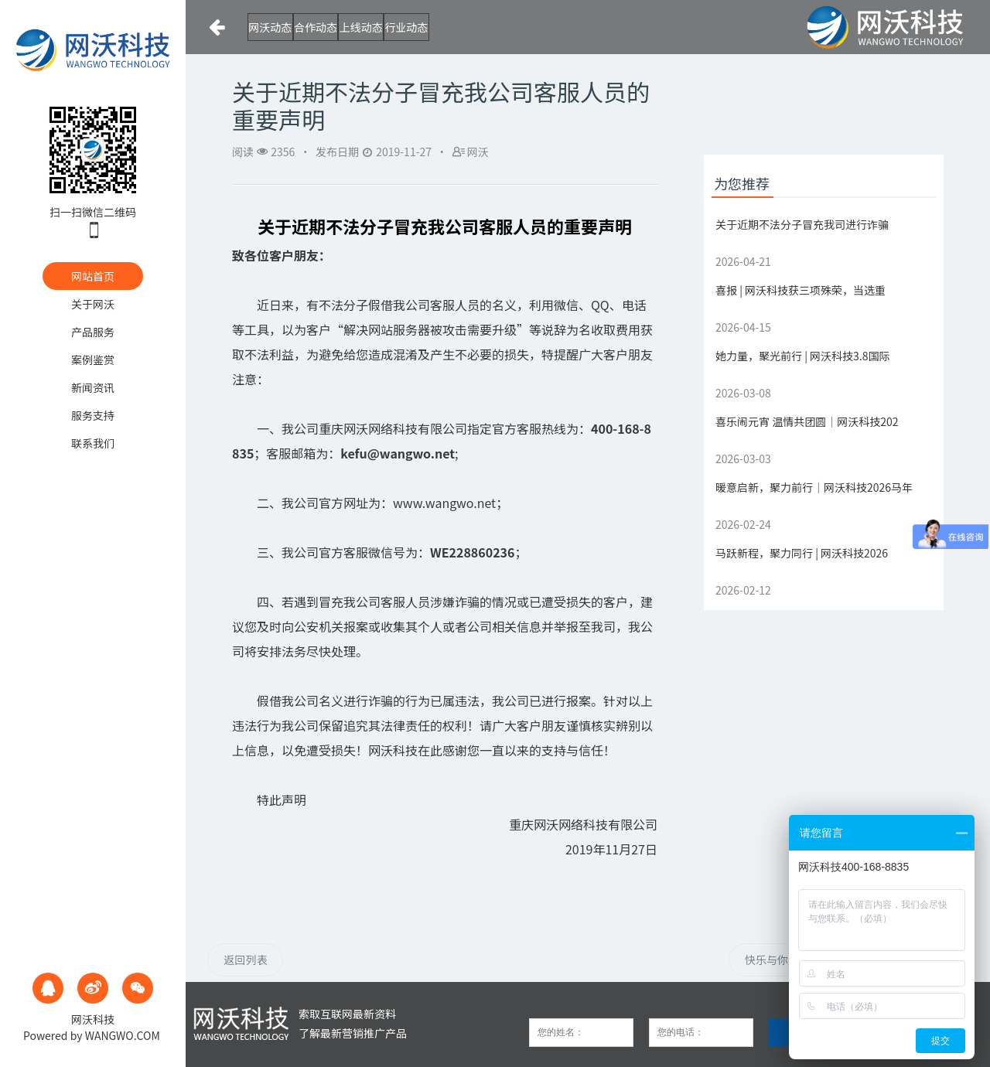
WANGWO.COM (122, 1035)
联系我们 (92, 443)
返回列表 (245, 959)
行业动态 (509, 27)
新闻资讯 (92, 387)
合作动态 (357, 27)
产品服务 (92, 331)
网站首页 (92, 276)
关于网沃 (92, 304)
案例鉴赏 (92, 359)
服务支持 (92, 415)
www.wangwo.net (444, 502)
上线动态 (433, 27)
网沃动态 (281, 27)
